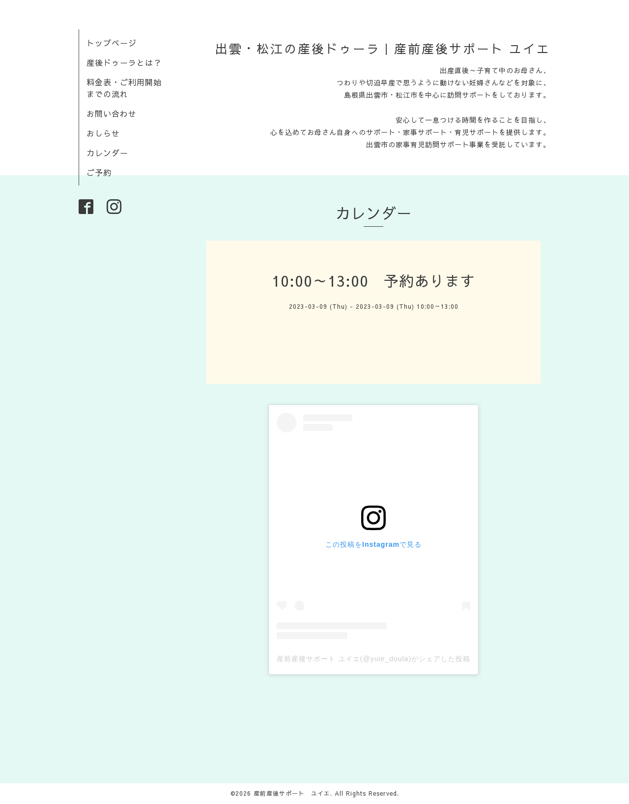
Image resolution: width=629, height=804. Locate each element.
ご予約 (99, 172)
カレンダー (107, 152)
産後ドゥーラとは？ (124, 62)
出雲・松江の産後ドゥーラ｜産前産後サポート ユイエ (382, 48)
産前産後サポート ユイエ (292, 793)
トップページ (111, 42)
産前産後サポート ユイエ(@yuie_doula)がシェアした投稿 (373, 659)
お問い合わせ (111, 113)
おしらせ (103, 133)
